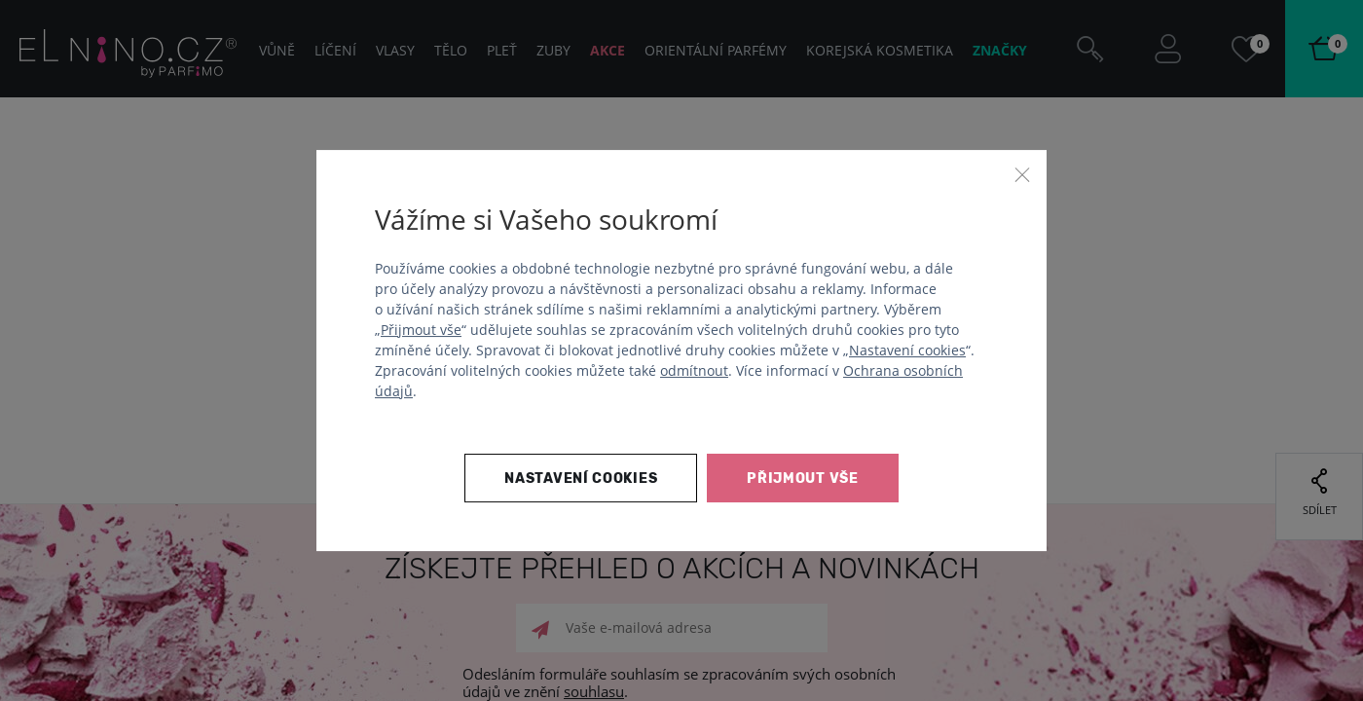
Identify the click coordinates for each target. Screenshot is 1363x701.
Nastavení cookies (907, 350)
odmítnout (694, 370)
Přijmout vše (421, 329)
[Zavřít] (1022, 174)
